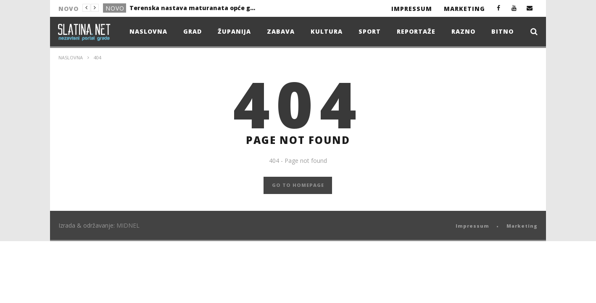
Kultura (327, 31)
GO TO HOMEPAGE (298, 185)
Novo (114, 8)
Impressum (411, 9)
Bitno (502, 31)
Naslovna (148, 31)
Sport (370, 31)
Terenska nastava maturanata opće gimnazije (192, 8)
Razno (463, 31)
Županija (234, 31)
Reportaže (416, 31)
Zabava (281, 31)
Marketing (464, 9)
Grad (192, 31)
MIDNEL (128, 225)
